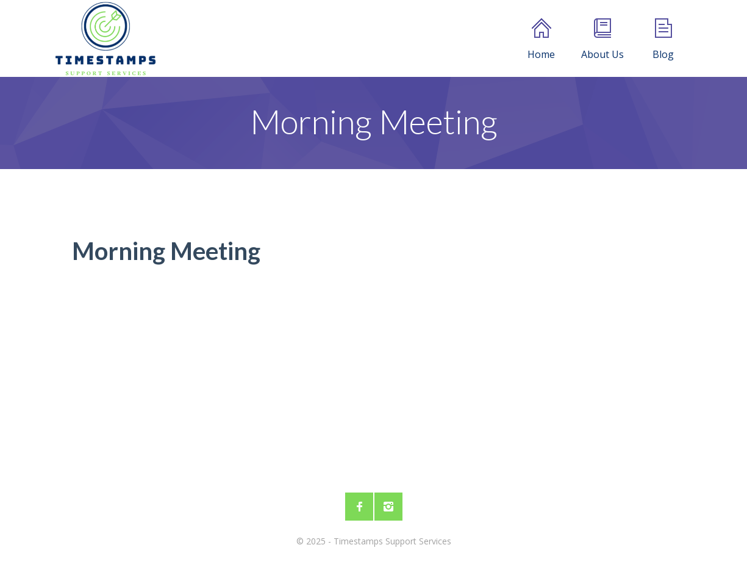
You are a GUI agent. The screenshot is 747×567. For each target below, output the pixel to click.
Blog (663, 39)
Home (541, 39)
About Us (602, 39)
